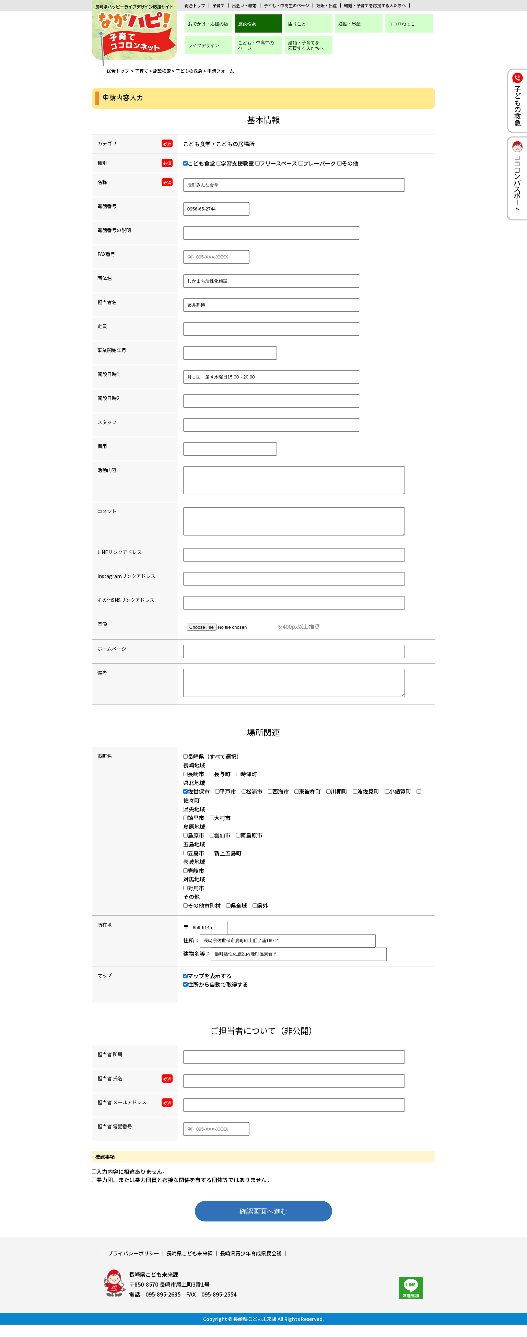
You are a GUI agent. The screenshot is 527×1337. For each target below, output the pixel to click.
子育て (218, 5)
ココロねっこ (401, 23)
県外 (260, 918)
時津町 (246, 786)
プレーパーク (304, 163)
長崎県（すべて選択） (211, 768)
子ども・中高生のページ (286, 5)
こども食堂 (186, 163)
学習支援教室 (222, 163)
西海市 (278, 803)
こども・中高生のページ (256, 45)
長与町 (220, 786)
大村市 (220, 830)
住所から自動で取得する (215, 996)
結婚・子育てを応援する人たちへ (375, 5)
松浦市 (252, 803)
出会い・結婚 (244, 5)
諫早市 (193, 830)
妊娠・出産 (326, 5)
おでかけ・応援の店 (208, 23)
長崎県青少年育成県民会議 (251, 1265)
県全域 (236, 918)
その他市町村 (202, 918)
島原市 (193, 847)
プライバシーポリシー (133, 1265)
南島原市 (249, 847)
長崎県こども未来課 (189, 1265)
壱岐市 (193, 883)
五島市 (193, 865)
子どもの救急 (189, 71)
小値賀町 (398, 803)
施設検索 (247, 23)
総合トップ (195, 5)
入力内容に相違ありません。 (130, 1184)
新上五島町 (226, 865)
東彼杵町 (307, 803)
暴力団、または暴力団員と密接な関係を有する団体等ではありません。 (182, 1192)
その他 (334, 163)
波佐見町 (366, 803)
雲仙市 (220, 847)
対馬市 (193, 900)
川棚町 (336, 803)
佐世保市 (196, 803)
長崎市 (193, 786)
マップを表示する (207, 988)
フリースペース (263, 163)
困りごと (297, 23)
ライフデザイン (203, 45)
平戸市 (225, 803)
